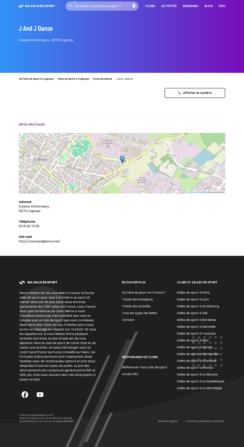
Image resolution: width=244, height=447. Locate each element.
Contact (128, 320)
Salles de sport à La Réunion (197, 374)
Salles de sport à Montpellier (198, 354)
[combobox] (102, 6)
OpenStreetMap (205, 192)
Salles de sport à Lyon (193, 299)
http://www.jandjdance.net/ (40, 241)
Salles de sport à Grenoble (196, 361)
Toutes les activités (136, 306)
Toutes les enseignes (137, 299)
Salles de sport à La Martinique (199, 388)
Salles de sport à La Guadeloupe (200, 381)
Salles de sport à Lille (192, 313)
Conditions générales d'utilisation (204, 421)
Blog (209, 6)
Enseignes (190, 6)
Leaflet (191, 192)
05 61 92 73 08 (29, 226)
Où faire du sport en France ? (143, 292)
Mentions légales (168, 421)
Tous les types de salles (139, 313)
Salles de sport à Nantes (195, 347)
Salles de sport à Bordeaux (196, 320)
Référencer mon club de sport (144, 367)
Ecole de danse (102, 78)
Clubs (150, 6)
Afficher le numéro (195, 93)
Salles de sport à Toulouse (196, 333)
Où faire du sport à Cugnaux (36, 78)
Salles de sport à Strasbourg (198, 306)
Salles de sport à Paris (193, 292)
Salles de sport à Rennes (195, 367)
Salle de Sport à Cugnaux (73, 78)
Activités (169, 6)
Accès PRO (130, 374)
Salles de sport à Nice (193, 340)
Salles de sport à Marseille (196, 326)
